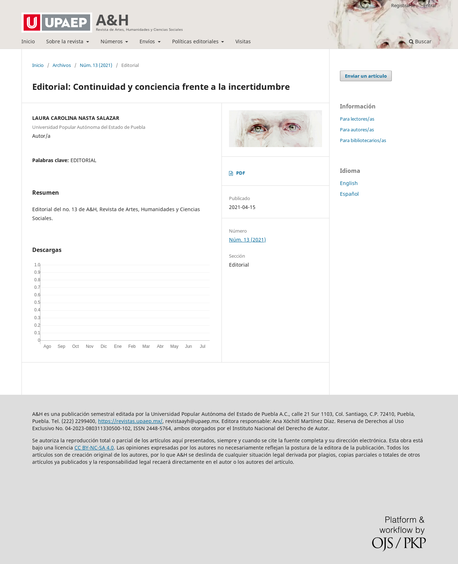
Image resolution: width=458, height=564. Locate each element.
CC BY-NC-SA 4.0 (94, 447)
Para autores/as (357, 129)
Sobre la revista (65, 41)
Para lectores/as (357, 119)
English (349, 183)
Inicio (28, 41)
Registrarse (403, 5)
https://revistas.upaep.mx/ (130, 421)
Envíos (148, 41)
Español (349, 193)
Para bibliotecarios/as (363, 140)
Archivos (62, 65)
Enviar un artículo (366, 76)
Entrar (430, 5)
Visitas (243, 41)
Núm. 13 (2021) (96, 65)
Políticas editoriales (196, 41)
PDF (240, 173)
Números (112, 41)
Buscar (420, 41)
